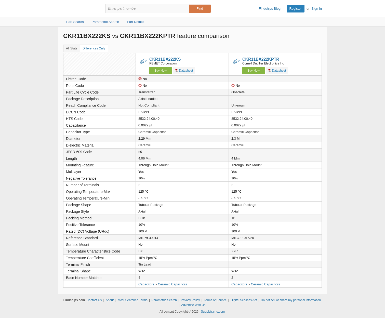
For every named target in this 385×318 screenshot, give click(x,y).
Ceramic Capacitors (172, 284)
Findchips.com (79, 8)
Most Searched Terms (133, 300)
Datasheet (184, 70)
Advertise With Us (193, 305)
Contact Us (94, 300)
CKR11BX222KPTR (260, 59)
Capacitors (146, 284)
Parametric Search (164, 300)
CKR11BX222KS (165, 59)
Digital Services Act (244, 300)
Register (295, 8)
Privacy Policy (190, 300)
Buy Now (160, 70)
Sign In (317, 8)
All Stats (71, 48)
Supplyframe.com (213, 311)
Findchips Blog (270, 8)
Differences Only (94, 48)
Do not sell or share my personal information (291, 300)
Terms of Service (215, 300)
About (110, 300)
